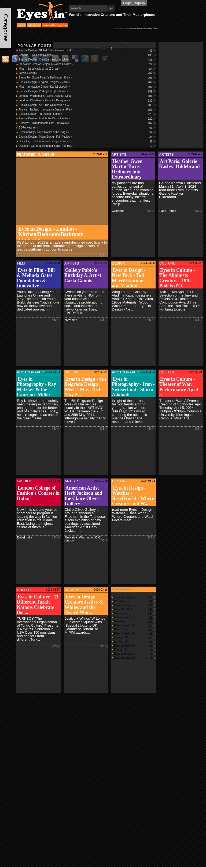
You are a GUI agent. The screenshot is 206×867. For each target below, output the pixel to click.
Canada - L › (135, 601)
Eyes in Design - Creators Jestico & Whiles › (87, 60)
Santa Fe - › (135, 621)
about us (34, 25)
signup (139, 3)
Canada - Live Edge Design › (87, 55)
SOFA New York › (87, 128)
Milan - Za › (135, 613)
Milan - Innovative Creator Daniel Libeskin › (87, 87)
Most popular (122, 589)
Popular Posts (35, 46)
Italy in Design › (87, 73)
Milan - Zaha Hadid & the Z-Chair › (87, 69)
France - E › (135, 649)
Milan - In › (135, 629)
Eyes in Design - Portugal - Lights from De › (87, 91)
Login (127, 3)
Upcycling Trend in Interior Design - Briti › (87, 141)
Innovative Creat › (135, 609)
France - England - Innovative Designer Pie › (87, 110)
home (21, 25)
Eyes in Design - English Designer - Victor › (87, 82)
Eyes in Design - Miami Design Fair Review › (87, 137)
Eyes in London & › (135, 653)
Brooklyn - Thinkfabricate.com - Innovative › (87, 123)
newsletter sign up (55, 25)
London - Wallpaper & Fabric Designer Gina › (87, 96)
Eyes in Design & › (135, 597)
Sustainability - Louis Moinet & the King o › (87, 132)
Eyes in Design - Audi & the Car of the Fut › (87, 118)
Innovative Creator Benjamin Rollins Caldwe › (87, 64)
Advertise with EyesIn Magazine (142, 29)
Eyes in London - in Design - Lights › (87, 114)
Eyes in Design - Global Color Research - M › (87, 50)
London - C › (135, 641)
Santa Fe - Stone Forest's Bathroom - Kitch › (87, 78)
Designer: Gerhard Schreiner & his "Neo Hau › (87, 146)
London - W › (135, 637)
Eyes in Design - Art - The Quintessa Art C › (87, 105)
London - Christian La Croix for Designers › (87, 100)
